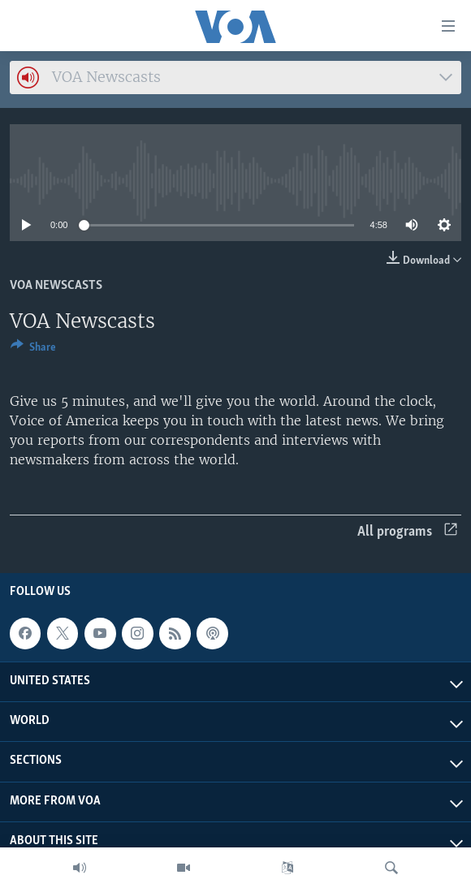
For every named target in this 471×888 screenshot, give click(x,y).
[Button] (33, 349)
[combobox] (235, 77)
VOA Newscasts (56, 285)
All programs (407, 532)
